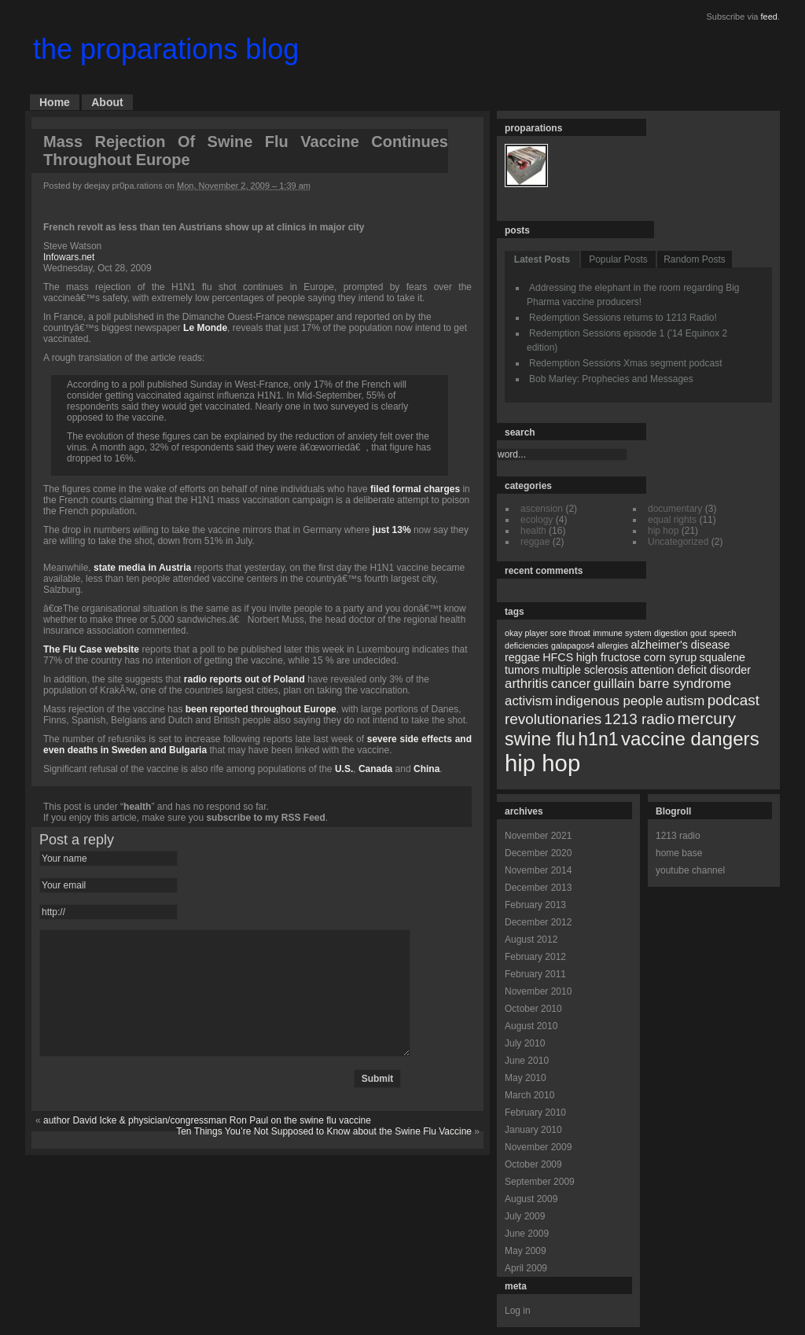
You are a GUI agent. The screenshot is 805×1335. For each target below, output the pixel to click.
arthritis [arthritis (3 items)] (526, 683)
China (426, 768)
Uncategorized (678, 541)
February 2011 (535, 974)
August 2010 (531, 1026)
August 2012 (531, 939)
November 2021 (538, 835)
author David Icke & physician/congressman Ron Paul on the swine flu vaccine (207, 1143)
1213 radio (678, 835)
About (107, 102)
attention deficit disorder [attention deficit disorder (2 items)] (690, 670)
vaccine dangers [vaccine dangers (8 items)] (690, 738)
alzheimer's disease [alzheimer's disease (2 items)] (680, 644)
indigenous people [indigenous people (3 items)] (609, 700)
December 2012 (538, 922)
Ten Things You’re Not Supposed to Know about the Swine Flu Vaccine (324, 1154)
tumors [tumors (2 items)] (522, 670)
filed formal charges (415, 489)
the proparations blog (166, 49)
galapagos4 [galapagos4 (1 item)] (572, 645)
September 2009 (540, 1181)
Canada (375, 768)
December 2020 (538, 853)
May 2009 (525, 1250)
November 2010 (538, 991)
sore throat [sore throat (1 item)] (570, 633)
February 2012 (535, 956)
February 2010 (535, 1112)
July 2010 (525, 1043)
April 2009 (526, 1268)
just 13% (392, 529)
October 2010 (533, 1008)
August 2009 (531, 1198)
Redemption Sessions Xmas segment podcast (625, 363)
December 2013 (538, 887)
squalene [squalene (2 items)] (722, 657)
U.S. (344, 768)
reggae (535, 541)
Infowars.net (68, 257)
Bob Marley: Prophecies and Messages (611, 378)
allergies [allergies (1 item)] (612, 645)
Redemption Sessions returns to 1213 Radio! (623, 317)
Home (54, 102)
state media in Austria (142, 567)
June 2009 (527, 1233)
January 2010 (533, 1129)
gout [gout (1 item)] (698, 633)
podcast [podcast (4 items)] (733, 700)
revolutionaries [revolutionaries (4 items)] (553, 719)
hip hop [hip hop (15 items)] (542, 763)
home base (679, 853)
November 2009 (538, 1147)
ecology (536, 519)
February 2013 (535, 904)
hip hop (663, 530)
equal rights (672, 519)
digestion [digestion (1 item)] (671, 633)
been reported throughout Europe (261, 709)
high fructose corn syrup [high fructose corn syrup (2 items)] (636, 657)
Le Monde (205, 327)
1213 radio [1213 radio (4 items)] (640, 719)
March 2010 (529, 1095)
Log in (518, 1310)
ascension (541, 508)
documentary (675, 508)
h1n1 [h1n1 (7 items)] (598, 739)
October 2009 (533, 1164)
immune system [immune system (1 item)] (622, 633)
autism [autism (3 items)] (685, 700)
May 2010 (525, 1077)
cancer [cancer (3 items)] (571, 683)
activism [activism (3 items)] (529, 700)
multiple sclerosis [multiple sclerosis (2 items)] (585, 670)
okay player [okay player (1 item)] (526, 633)
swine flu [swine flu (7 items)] (540, 739)
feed (769, 16)
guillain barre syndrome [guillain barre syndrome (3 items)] (662, 683)
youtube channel (690, 870)
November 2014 (538, 870)
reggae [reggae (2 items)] (522, 657)
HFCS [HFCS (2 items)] (557, 657)
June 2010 (527, 1060)
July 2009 (525, 1216)
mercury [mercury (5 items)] (707, 718)
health (137, 806)
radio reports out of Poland (244, 679)
